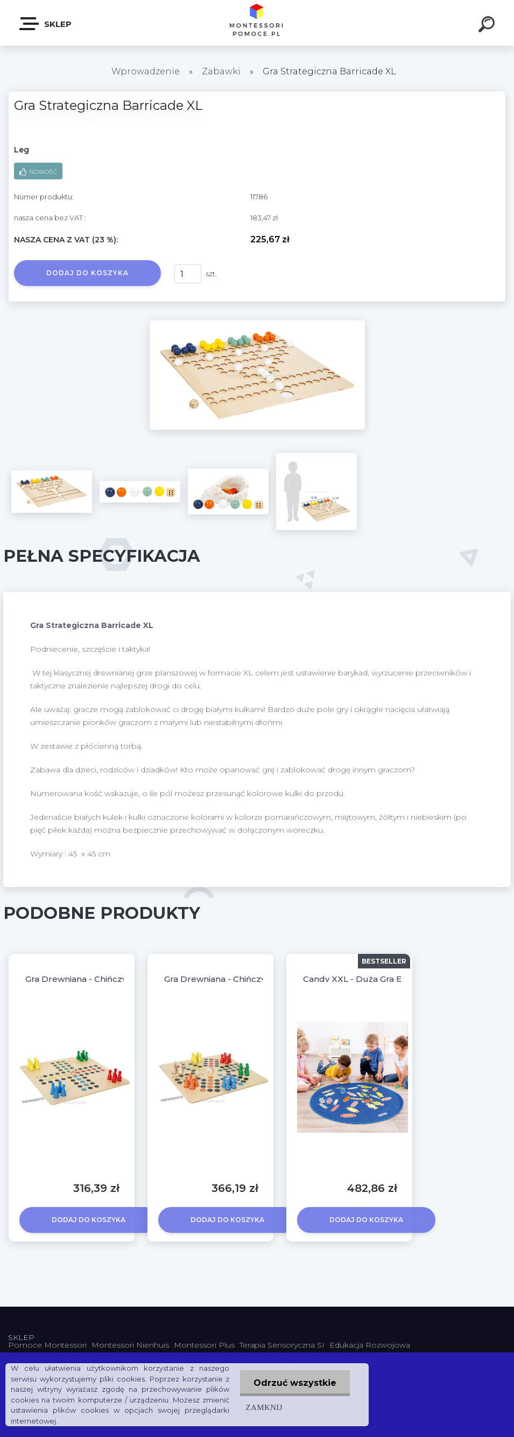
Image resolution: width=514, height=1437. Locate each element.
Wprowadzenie (145, 71)
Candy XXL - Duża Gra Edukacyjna (374, 979)
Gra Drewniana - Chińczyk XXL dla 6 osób (250, 979)
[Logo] (257, 23)
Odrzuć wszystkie (295, 1383)
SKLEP (46, 23)
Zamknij (263, 1407)
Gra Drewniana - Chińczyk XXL (88, 979)
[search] (488, 25)
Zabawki (222, 71)
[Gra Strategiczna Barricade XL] (257, 324)
